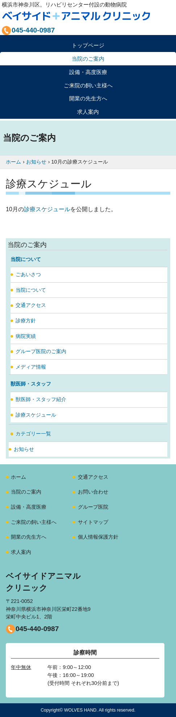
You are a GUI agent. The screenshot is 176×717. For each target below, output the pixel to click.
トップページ (88, 45)
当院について (31, 290)
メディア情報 (31, 367)
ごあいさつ (28, 274)
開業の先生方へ (28, 537)
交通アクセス (31, 305)
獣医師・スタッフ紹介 (41, 399)
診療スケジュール (47, 209)
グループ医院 (93, 507)
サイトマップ (93, 522)
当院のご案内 (26, 492)
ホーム (18, 477)
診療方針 (26, 320)
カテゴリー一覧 (33, 433)
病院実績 (26, 336)
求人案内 (88, 112)
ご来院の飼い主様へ (33, 522)
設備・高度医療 (28, 507)
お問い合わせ (93, 492)
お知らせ (24, 449)
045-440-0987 (37, 629)
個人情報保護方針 (98, 537)
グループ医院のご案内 (41, 351)
